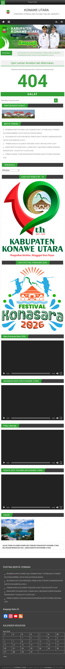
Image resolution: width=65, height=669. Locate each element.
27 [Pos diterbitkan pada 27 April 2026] (5, 652)
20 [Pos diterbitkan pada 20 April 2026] (5, 648)
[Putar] (4, 373)
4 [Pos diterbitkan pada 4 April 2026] (48, 638)
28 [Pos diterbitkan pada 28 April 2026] (14, 652)
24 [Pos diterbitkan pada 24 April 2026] (40, 648)
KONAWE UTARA (36, 10)
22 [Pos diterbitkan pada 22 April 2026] (23, 648)
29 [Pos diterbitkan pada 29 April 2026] (23, 652)
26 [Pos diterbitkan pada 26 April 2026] (58, 648)
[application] (32, 358)
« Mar (5, 656)
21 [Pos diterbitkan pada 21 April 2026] (14, 648)
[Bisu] (57, 373)
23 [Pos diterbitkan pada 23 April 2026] (31, 648)
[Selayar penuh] (61, 373)
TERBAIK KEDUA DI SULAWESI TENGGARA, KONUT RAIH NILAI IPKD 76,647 (30, 144)
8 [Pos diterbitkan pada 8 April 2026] (22, 641)
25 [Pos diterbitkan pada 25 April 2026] (49, 648)
